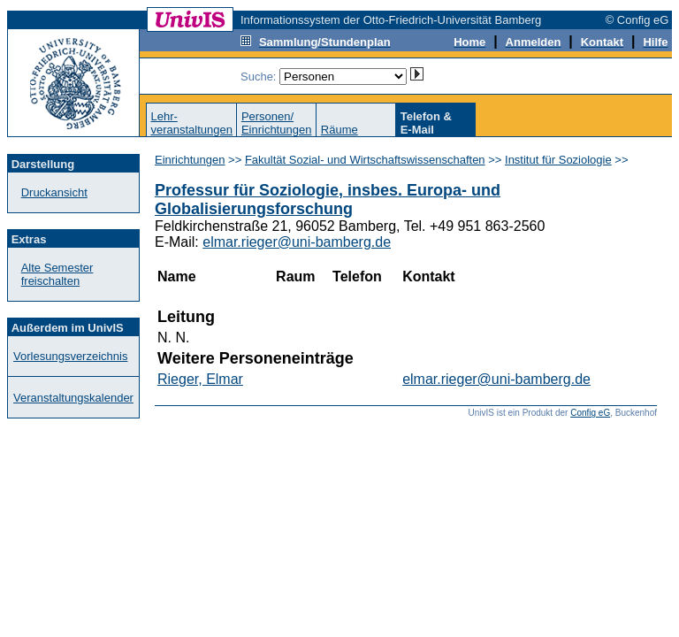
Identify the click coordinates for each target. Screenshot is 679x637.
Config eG (590, 413)
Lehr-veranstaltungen (191, 123)
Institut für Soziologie (558, 159)
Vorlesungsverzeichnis (70, 356)
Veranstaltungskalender (73, 397)
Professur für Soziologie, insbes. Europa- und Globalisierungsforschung (327, 199)
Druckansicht (54, 192)
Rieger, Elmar (200, 379)
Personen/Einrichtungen (276, 123)
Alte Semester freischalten (57, 274)
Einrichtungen (190, 159)
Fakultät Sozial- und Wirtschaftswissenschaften (365, 159)
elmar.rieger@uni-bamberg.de (296, 241)
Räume (339, 129)
